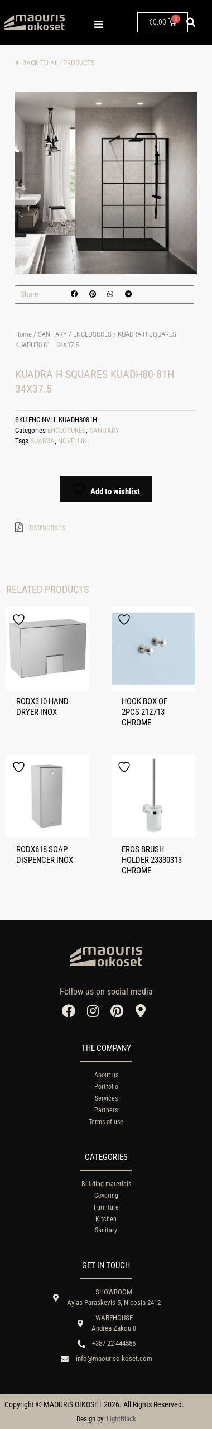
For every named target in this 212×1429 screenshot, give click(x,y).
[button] (190, 22)
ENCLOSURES (92, 334)
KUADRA (42, 441)
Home (23, 334)
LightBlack (121, 1418)
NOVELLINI (73, 441)
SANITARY (52, 334)
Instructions (46, 527)
